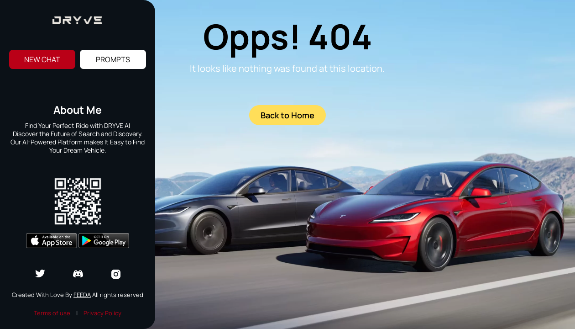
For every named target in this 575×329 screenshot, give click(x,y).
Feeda (82, 295)
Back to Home (287, 115)
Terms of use (52, 313)
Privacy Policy (102, 313)
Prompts (113, 59)
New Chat (42, 59)
